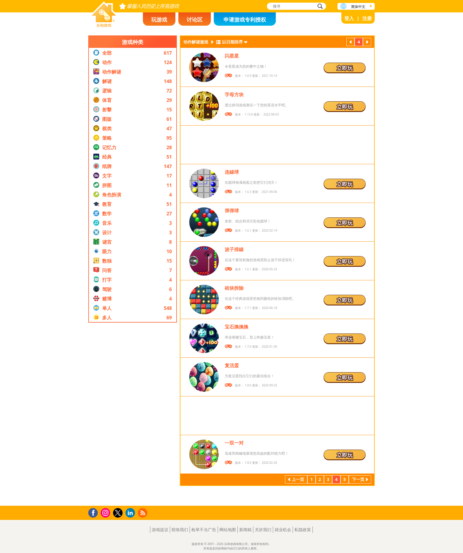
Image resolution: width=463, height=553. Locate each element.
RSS (143, 512)
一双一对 (234, 443)
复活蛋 (232, 365)
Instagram (106, 512)
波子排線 (234, 249)
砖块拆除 (234, 288)
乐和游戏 (104, 12)
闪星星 (232, 56)
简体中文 (358, 6)
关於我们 (263, 529)
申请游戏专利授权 (245, 19)
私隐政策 (302, 529)
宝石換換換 (236, 326)
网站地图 (227, 529)
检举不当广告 (203, 529)
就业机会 (283, 529)
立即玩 (345, 67)
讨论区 (195, 19)
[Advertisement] (132, 414)
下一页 (367, 42)
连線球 (232, 172)
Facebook (95, 512)
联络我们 (180, 529)
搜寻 (319, 7)
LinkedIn (131, 512)
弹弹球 (232, 210)
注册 (367, 18)
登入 (349, 18)
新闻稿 (245, 529)
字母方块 (234, 94)
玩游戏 (159, 19)
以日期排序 (232, 42)
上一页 (350, 42)
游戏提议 (160, 529)
